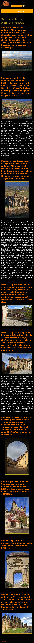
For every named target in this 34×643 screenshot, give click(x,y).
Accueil (13, 3)
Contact (22, 3)
